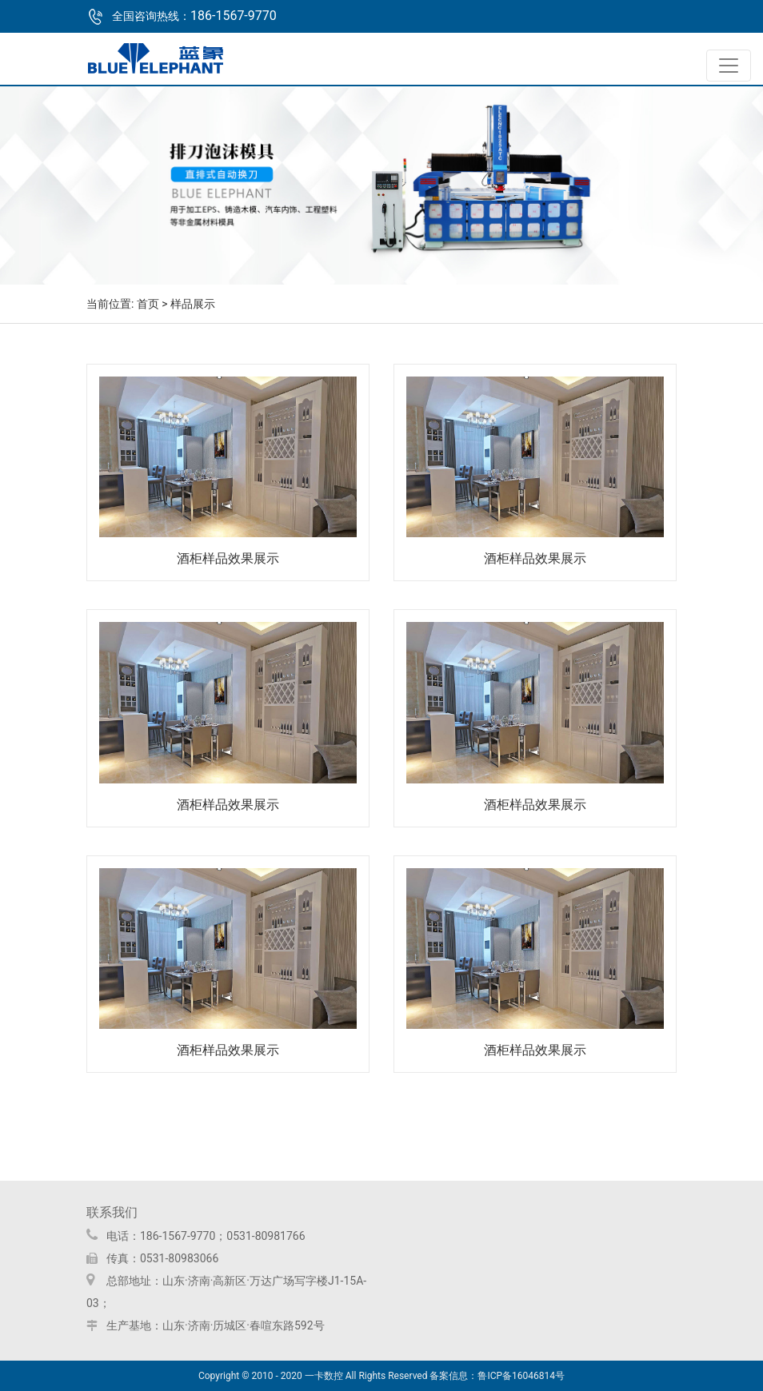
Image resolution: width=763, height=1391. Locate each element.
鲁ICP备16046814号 (521, 1375)
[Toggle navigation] (728, 66)
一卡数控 (324, 1375)
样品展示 (192, 303)
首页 (148, 303)
